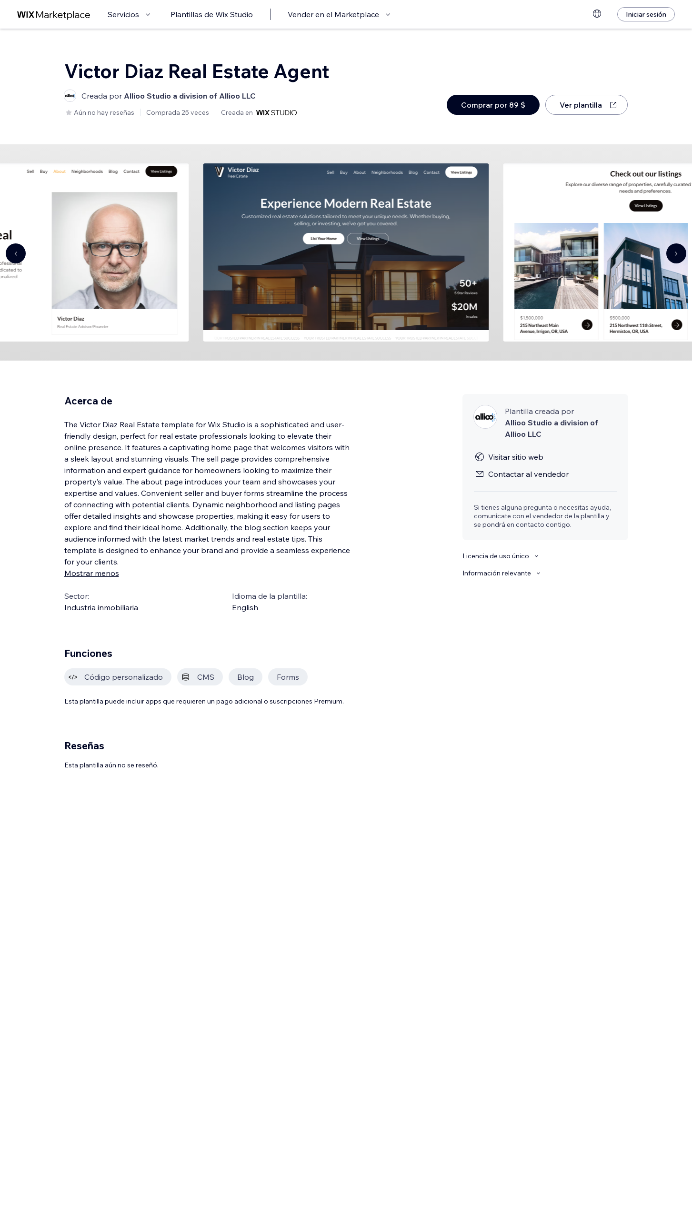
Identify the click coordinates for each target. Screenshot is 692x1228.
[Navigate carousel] (16, 253)
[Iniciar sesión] (646, 14)
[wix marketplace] (53, 14)
